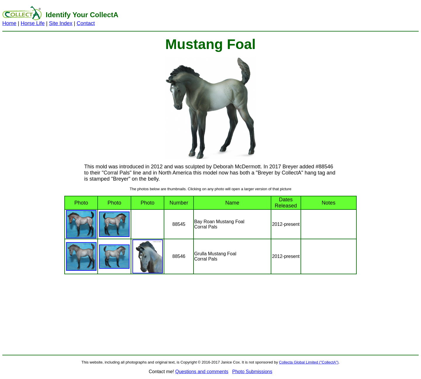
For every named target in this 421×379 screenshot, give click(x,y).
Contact (86, 23)
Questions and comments (201, 371)
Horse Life (33, 23)
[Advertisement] (280, 15)
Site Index (60, 23)
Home (9, 23)
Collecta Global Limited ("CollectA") (309, 362)
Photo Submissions (252, 371)
